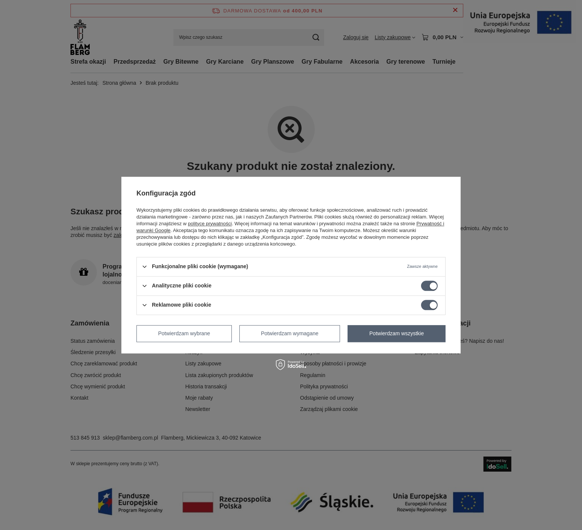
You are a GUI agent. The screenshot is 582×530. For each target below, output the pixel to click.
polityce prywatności (210, 223)
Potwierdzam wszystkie (396, 333)
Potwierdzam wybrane (184, 333)
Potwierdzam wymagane (290, 333)
